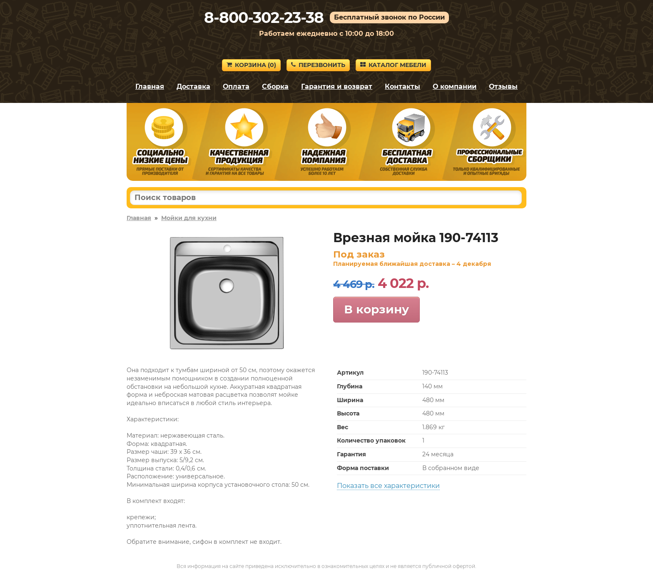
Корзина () (251, 65)
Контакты (402, 86)
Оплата (236, 86)
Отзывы (503, 86)
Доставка (193, 86)
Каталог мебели (393, 65)
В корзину (376, 309)
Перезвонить (318, 65)
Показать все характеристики (388, 486)
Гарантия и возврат (336, 86)
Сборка (275, 86)
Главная (149, 86)
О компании (454, 86)
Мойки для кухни (189, 218)
